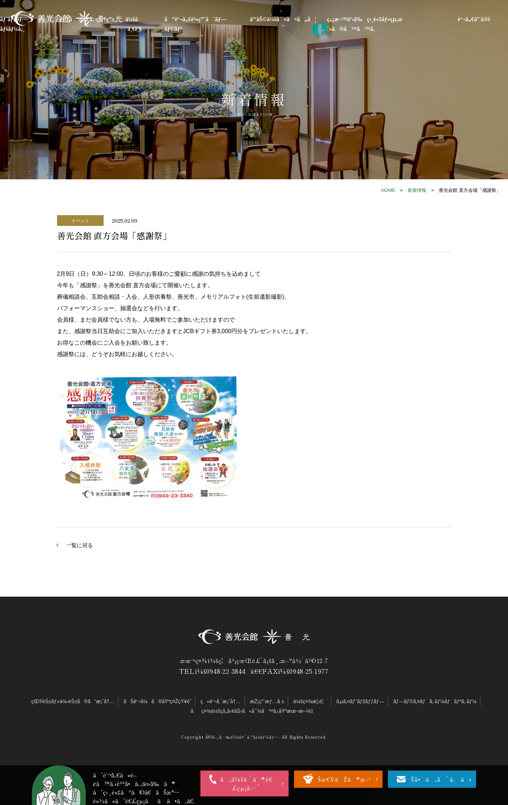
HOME (388, 190)
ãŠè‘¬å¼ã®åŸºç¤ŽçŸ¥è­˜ (157, 701)
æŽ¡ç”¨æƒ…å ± (267, 701)
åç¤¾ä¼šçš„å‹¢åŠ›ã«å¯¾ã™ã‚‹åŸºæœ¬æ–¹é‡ (254, 711)
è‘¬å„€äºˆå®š (474, 19)
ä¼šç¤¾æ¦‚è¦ (310, 701)
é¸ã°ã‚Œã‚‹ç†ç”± (87, 19)
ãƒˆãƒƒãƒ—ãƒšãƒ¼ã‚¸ (14, 24)
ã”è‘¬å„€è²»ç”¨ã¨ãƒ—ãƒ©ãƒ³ (196, 24)
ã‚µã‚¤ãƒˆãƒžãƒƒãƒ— (360, 701)
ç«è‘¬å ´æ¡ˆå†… (220, 701)
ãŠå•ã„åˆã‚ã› (436, 779)
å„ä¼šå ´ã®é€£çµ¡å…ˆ (246, 783)
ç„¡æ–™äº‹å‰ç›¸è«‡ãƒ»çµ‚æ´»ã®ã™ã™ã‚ (364, 24)
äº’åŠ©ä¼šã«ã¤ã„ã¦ (283, 19)
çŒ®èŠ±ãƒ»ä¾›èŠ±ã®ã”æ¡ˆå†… (72, 701)
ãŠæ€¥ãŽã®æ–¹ (340, 779)
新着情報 (417, 190)
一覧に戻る (79, 545)
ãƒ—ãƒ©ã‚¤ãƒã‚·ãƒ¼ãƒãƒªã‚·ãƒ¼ (434, 701)
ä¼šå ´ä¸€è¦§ (133, 24)
